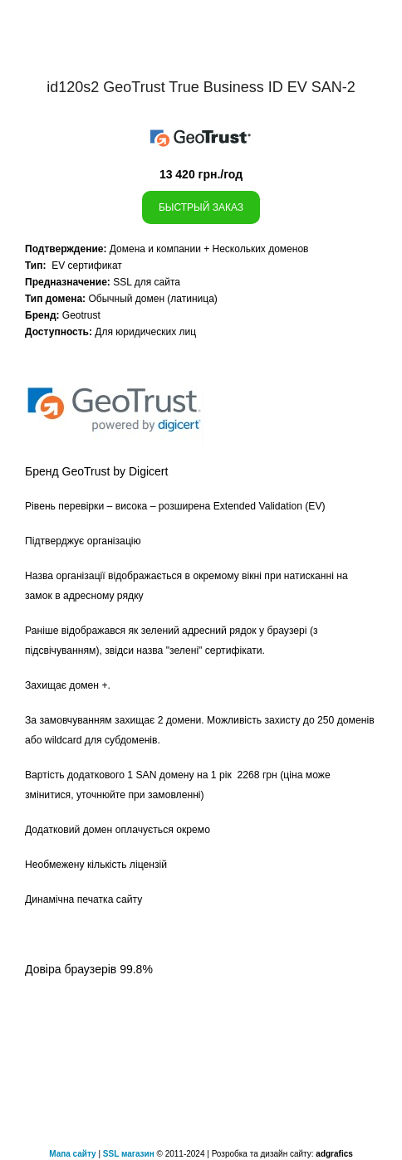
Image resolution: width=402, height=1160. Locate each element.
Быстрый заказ (201, 207)
